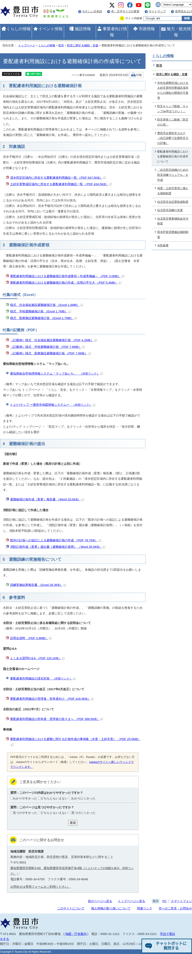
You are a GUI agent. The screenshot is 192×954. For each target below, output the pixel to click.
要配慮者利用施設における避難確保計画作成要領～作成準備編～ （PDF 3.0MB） (67, 276)
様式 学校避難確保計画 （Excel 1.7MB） (40, 311)
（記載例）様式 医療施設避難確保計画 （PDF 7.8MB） (50, 353)
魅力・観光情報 (179, 32)
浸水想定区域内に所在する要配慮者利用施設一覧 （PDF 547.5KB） (58, 177)
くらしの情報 (18, 29)
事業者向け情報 (115, 32)
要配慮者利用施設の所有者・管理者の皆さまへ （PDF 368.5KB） (56, 719)
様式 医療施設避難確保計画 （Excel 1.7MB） (43, 318)
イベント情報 (50, 29)
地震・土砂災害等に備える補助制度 (172, 191)
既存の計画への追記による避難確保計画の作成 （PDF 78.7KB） (55, 540)
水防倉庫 (163, 245)
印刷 (139, 75)
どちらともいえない (54, 798)
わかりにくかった (83, 798)
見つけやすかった (25, 812)
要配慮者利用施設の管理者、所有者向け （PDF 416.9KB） (52, 698)
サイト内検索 (133, 18)
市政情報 (147, 29)
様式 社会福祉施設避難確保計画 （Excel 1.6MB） (46, 305)
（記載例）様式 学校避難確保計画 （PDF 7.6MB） (47, 346)
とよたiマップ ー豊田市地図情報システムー (52, 404)
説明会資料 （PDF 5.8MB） (31, 638)
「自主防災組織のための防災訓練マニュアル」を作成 (172, 174)
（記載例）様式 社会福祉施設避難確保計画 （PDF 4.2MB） (53, 340)
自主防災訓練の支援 (170, 210)
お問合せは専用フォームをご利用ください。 (40, 886)
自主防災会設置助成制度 (172, 201)
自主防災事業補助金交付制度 (172, 221)
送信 (73, 822)
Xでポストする (12, 74)
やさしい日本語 (92, 11)
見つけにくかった (83, 812)
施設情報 (83, 29)
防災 (61, 45)
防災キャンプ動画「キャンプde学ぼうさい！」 (172, 109)
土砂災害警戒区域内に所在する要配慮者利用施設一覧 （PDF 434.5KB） (61, 184)
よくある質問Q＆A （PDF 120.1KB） (37, 658)
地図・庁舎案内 (76, 934)
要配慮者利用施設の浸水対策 (43, 678)
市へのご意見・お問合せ (175, 908)
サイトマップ (157, 11)
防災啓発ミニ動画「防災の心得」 (172, 122)
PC (164, 901)
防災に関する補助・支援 (82, 45)
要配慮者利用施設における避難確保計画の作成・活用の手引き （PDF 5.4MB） (65, 282)
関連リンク (144, 908)
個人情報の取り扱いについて (111, 908)
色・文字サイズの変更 (125, 11)
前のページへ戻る (100, 901)
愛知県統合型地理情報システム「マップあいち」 (56, 373)
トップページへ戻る (131, 901)
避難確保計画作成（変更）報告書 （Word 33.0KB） (47, 499)
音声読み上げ (183, 11)
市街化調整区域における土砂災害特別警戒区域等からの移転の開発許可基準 (172, 90)
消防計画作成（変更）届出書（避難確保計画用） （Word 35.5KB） (57, 546)
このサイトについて (70, 908)
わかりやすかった (25, 798)
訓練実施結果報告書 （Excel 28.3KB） (38, 585)
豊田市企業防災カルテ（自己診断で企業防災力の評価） (172, 138)
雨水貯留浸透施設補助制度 (172, 235)
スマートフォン (181, 901)
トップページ (26, 45)
